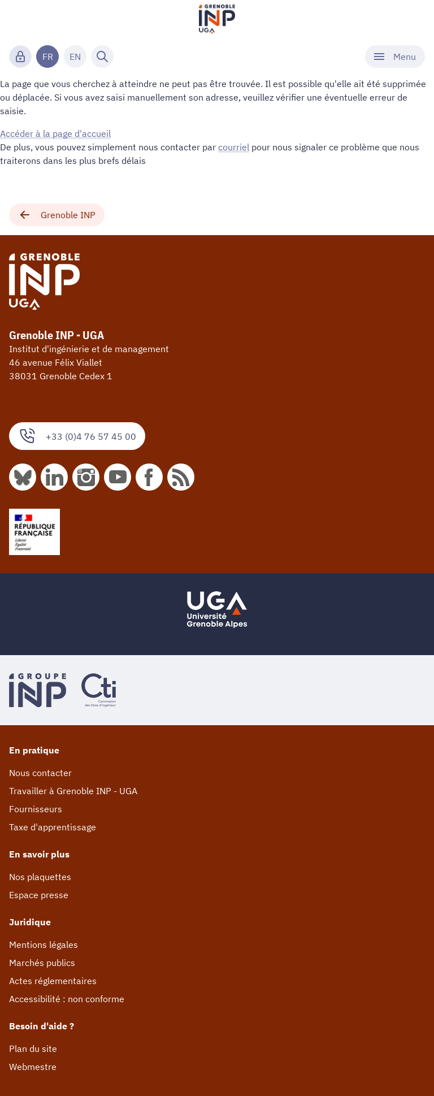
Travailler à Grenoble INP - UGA (73, 790)
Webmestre (33, 1066)
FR (47, 56)
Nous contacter (40, 772)
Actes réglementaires (53, 980)
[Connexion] (20, 56)
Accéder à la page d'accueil (55, 133)
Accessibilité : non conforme (66, 998)
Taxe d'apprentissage (52, 827)
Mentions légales (43, 944)
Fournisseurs (35, 809)
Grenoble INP (57, 215)
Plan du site (33, 1048)
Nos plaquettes (40, 876)
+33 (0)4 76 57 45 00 (77, 436)
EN (75, 56)
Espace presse (38, 894)
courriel (233, 147)
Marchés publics (42, 962)
